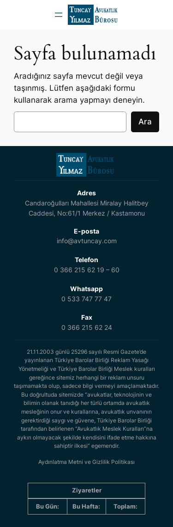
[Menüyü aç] (58, 14)
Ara (145, 121)
